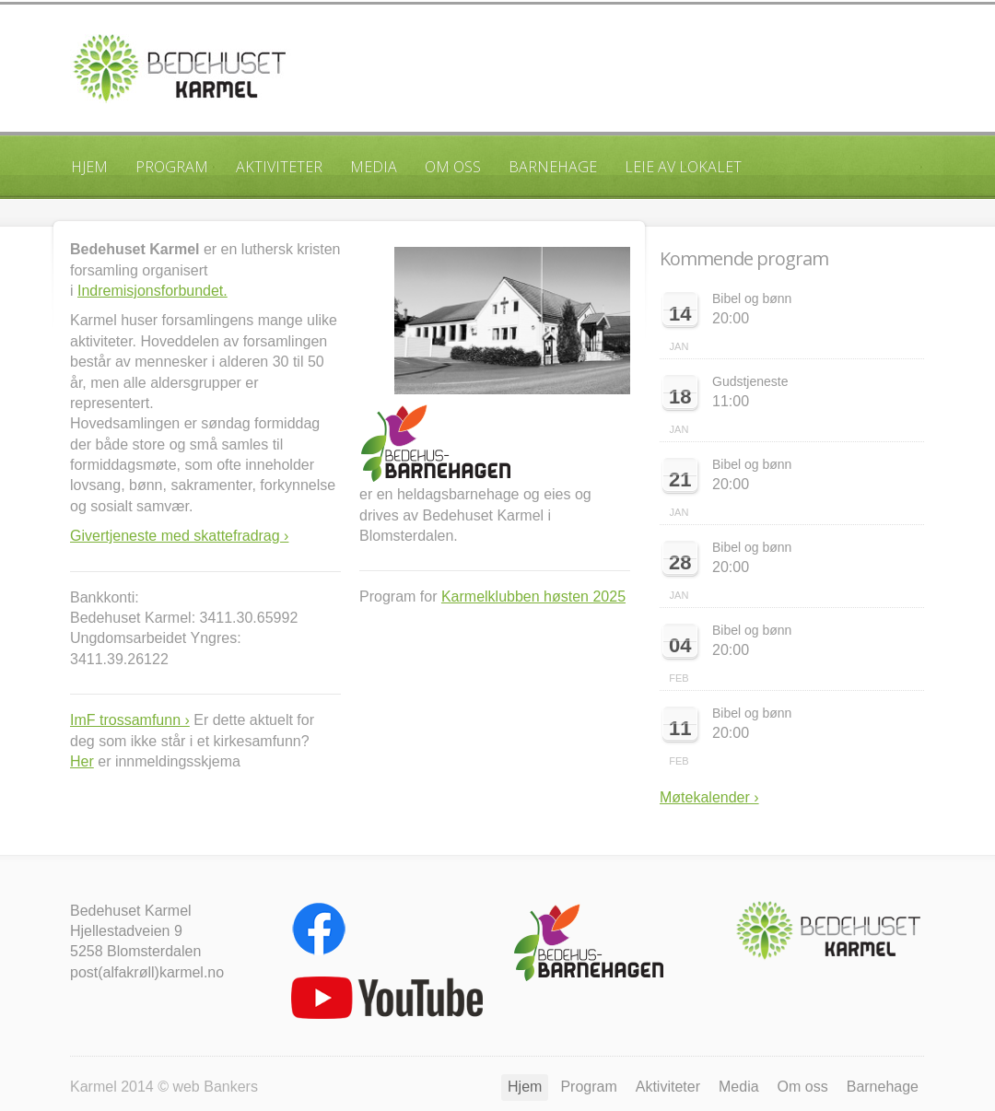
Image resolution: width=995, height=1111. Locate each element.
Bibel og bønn (751, 298)
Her (82, 761)
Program (171, 167)
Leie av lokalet (683, 167)
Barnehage (553, 167)
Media (373, 167)
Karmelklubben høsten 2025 (533, 596)
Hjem (89, 167)
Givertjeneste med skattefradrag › (179, 536)
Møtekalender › (709, 797)
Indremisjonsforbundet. (152, 290)
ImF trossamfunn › (130, 720)
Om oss (453, 167)
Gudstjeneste (750, 381)
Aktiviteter (279, 167)
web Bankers (215, 1086)
